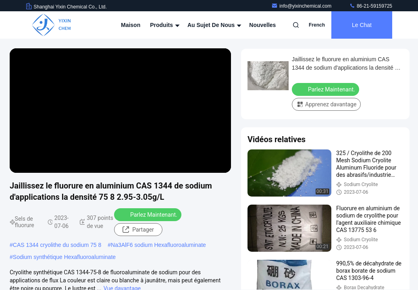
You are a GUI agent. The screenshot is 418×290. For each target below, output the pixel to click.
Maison (130, 25)
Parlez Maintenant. (148, 214)
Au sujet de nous (213, 25)
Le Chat (362, 25)
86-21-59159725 (370, 6)
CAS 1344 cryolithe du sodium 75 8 (57, 245)
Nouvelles (262, 25)
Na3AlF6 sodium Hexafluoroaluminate (158, 245)
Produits (164, 25)
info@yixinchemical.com (302, 6)
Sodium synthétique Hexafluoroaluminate (64, 257)
